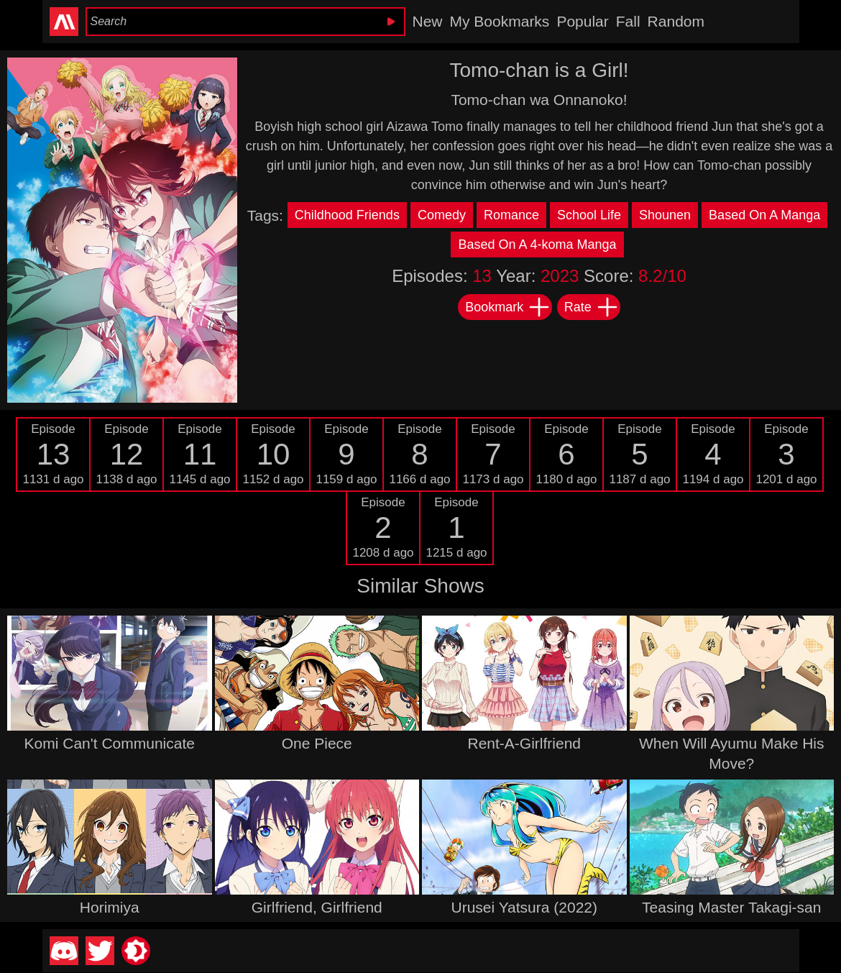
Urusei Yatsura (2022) (524, 907)
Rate (591, 307)
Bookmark (508, 307)
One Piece (317, 743)
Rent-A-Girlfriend (524, 743)
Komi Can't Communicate (109, 743)
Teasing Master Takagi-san (731, 907)
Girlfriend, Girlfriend (317, 907)
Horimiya (109, 907)
